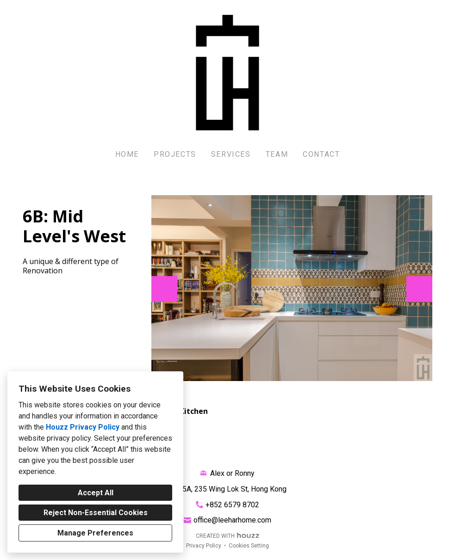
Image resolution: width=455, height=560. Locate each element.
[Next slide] (419, 289)
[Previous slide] (164, 289)
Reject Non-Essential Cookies (96, 512)
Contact (321, 154)
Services (231, 154)
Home (127, 154)
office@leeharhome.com (232, 520)
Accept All (95, 492)
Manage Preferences (95, 533)
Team (277, 154)
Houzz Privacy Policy (82, 427)
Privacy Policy (203, 545)
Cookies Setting (249, 545)
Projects (175, 154)
